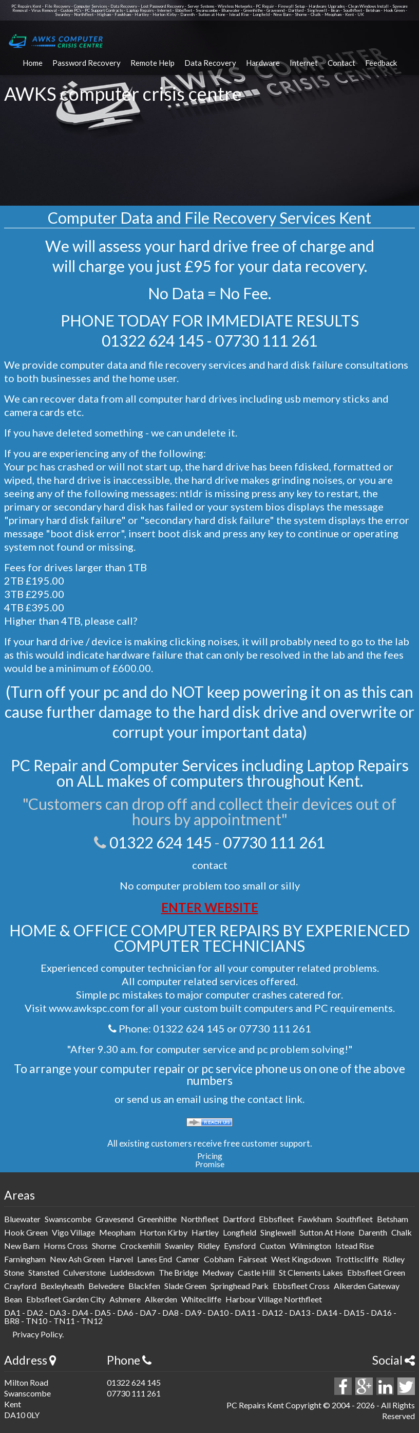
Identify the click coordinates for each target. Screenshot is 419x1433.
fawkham (315, 1219)
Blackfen (144, 1286)
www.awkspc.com (89, 1008)
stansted (43, 1272)
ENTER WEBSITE (209, 907)
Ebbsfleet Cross (301, 1286)
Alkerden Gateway (366, 1286)
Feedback (381, 62)
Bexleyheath (62, 1286)
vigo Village (73, 1232)
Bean (13, 1299)
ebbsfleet (276, 1219)
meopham (117, 1232)
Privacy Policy (37, 1334)
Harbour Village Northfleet (273, 1299)
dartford (239, 1219)
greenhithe (157, 1219)
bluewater (22, 1219)
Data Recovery (210, 62)
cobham (219, 1259)
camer (188, 1259)
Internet (304, 62)
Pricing (209, 1155)
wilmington (310, 1245)
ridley (209, 1245)
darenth (372, 1232)
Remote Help (152, 62)
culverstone (84, 1272)
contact (209, 865)
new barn (22, 1245)
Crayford (20, 1286)
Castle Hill (256, 1272)
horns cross (66, 1245)
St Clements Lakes (311, 1272)
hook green (26, 1232)
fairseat (252, 1259)
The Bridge (178, 1272)
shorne (104, 1245)
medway (218, 1272)
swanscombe (68, 1219)
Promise (209, 1164)
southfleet (354, 1219)
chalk (401, 1232)
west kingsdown (301, 1259)
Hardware (263, 62)
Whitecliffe (201, 1299)
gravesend (115, 1219)
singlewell (278, 1232)
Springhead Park (240, 1286)
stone (14, 1272)
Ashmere (125, 1299)
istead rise (354, 1245)
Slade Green (185, 1286)
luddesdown (132, 1272)
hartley (205, 1232)
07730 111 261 (266, 340)
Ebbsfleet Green (376, 1272)
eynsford (240, 1245)
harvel (121, 1259)
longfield (239, 1232)
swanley (179, 1245)
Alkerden (161, 1299)
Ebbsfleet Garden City (65, 1299)
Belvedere (106, 1286)
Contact (341, 62)
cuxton (272, 1245)
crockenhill (140, 1245)
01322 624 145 (153, 340)
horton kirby (163, 1232)
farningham (25, 1259)
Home (33, 62)
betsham (392, 1219)
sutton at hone (327, 1232)
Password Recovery (86, 62)
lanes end (154, 1259)
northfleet (200, 1219)
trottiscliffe (356, 1259)
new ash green (77, 1259)
